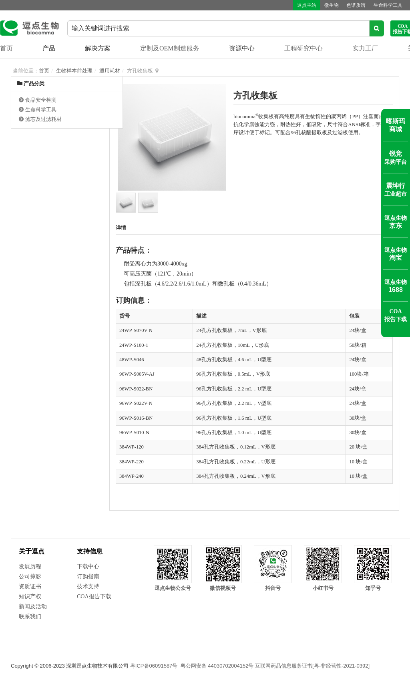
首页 (6, 48)
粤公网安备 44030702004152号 (217, 666)
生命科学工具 (388, 5)
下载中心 (88, 566)
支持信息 (89, 551)
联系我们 (30, 617)
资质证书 (30, 586)
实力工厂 (365, 48)
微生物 (331, 5)
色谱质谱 (356, 5)
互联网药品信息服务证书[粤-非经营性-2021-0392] (312, 666)
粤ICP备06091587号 (154, 666)
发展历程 (30, 566)
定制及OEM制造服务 (169, 48)
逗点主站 (306, 5)
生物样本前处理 (74, 71)
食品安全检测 (40, 100)
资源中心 (242, 48)
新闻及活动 (33, 607)
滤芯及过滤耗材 (43, 119)
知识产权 (30, 596)
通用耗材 (109, 71)
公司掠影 (30, 576)
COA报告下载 (94, 596)
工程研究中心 (303, 48)
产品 (48, 48)
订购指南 (88, 576)
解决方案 (98, 48)
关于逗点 (31, 551)
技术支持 (88, 586)
